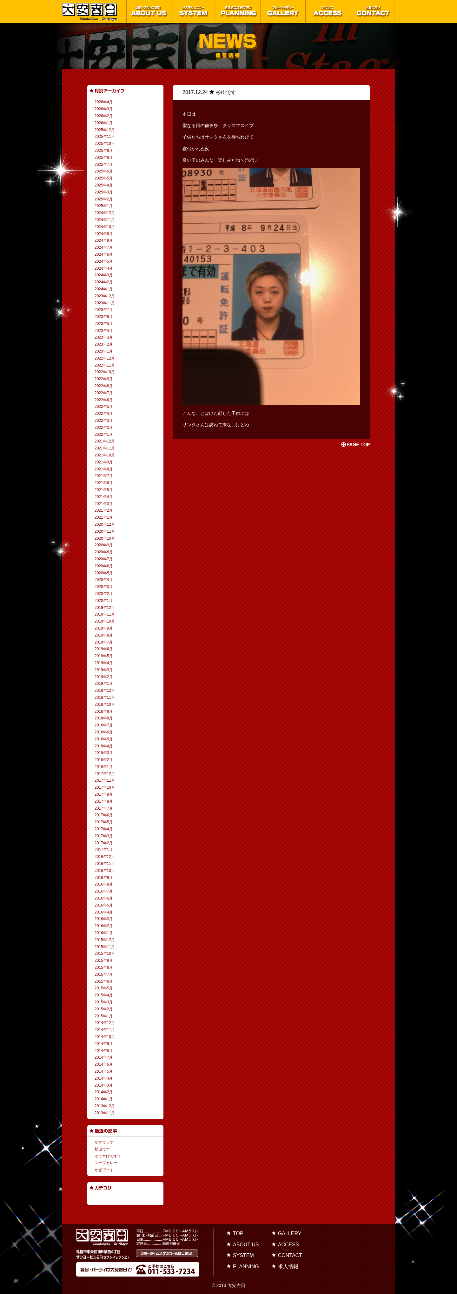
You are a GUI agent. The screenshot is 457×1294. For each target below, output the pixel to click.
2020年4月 (104, 579)
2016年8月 (104, 884)
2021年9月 (104, 462)
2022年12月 (105, 358)
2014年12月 (105, 1023)
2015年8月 (104, 967)
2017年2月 (104, 843)
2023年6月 (104, 316)
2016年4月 (104, 912)
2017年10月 (105, 787)
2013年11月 (105, 1113)
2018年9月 (104, 711)
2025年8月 (104, 157)
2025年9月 (104, 150)
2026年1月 (104, 123)
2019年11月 (105, 614)
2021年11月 (105, 448)
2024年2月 (104, 282)
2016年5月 (104, 905)
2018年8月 (104, 718)
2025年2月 (104, 199)
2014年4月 (104, 1078)
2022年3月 (104, 420)
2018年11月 (105, 697)
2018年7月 (104, 725)
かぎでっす (104, 1142)
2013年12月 (105, 1106)
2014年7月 (104, 1057)
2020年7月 (104, 559)
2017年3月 (104, 836)
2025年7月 (104, 164)
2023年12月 (105, 296)
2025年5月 (104, 178)
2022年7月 (104, 393)
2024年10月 (105, 227)
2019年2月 (104, 677)
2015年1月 (104, 1016)
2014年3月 (104, 1085)
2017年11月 (105, 780)
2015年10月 (105, 953)
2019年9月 (104, 628)
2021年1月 (104, 517)
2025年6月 (104, 171)
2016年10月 (105, 870)
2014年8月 (104, 1050)
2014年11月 (105, 1030)
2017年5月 (104, 822)
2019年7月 (104, 642)
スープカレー (106, 1163)
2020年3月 (104, 586)
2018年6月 (104, 732)
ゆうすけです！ (108, 1156)
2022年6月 (104, 400)
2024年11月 (105, 220)
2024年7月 (104, 247)
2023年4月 (104, 330)
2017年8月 (104, 801)
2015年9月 (104, 960)
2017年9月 (104, 794)
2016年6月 (104, 898)
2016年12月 (105, 856)
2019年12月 (105, 607)
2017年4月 (104, 829)
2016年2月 (104, 926)
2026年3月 (104, 109)
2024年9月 (104, 234)
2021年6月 (104, 483)
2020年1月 (104, 600)
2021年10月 (105, 455)
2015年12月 (105, 940)
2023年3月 (104, 337)
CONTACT (290, 1255)
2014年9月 (104, 1043)
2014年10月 (105, 1037)
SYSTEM (243, 1255)
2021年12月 (105, 441)
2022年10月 (105, 372)
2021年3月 (104, 504)
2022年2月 (104, 427)
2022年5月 (104, 406)
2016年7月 (104, 891)
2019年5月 (104, 656)
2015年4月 (104, 995)
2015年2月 (104, 1009)
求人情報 (288, 1266)
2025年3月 (104, 192)
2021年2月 (104, 510)
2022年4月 (104, 413)
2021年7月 (104, 476)
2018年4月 (104, 746)
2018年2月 (104, 760)
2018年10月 (105, 704)
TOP (238, 1233)
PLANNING (246, 1266)
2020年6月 (104, 566)
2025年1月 (104, 206)
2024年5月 (104, 261)
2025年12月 (105, 130)
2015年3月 (104, 1002)
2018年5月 (104, 739)
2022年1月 (104, 434)
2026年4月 (104, 102)
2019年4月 (104, 663)
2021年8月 (104, 469)
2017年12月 (105, 774)
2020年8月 (104, 552)
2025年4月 (104, 185)
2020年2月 (104, 593)
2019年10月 (105, 621)
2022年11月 (105, 365)
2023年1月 (104, 351)
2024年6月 (104, 254)
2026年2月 (104, 116)
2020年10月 (105, 538)
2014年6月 (104, 1064)
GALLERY (289, 1233)
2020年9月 (104, 545)
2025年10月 (105, 143)
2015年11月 (105, 947)
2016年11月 (105, 863)
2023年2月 (104, 344)
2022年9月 (104, 379)
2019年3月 (104, 670)
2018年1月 (104, 767)
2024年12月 (105, 213)
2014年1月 (104, 1099)
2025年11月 (105, 136)
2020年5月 (104, 573)
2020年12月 (105, 524)
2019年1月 (104, 683)
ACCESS (288, 1244)
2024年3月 (104, 275)
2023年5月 (104, 323)
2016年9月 (104, 877)
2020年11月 (105, 531)
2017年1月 (104, 849)
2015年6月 (104, 981)
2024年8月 (104, 240)
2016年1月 (104, 933)
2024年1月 (104, 289)
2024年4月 (104, 268)
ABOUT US (246, 1244)
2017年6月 (104, 815)
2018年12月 (105, 690)
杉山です (102, 1149)
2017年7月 (104, 808)
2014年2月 (104, 1092)
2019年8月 (104, 635)
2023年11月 (105, 303)
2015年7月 (104, 974)
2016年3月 (104, 919)
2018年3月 (104, 753)
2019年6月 (104, 649)
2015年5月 (104, 988)
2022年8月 (104, 386)
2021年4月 (104, 497)
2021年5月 (104, 490)
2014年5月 (104, 1071)
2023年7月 (104, 309)
